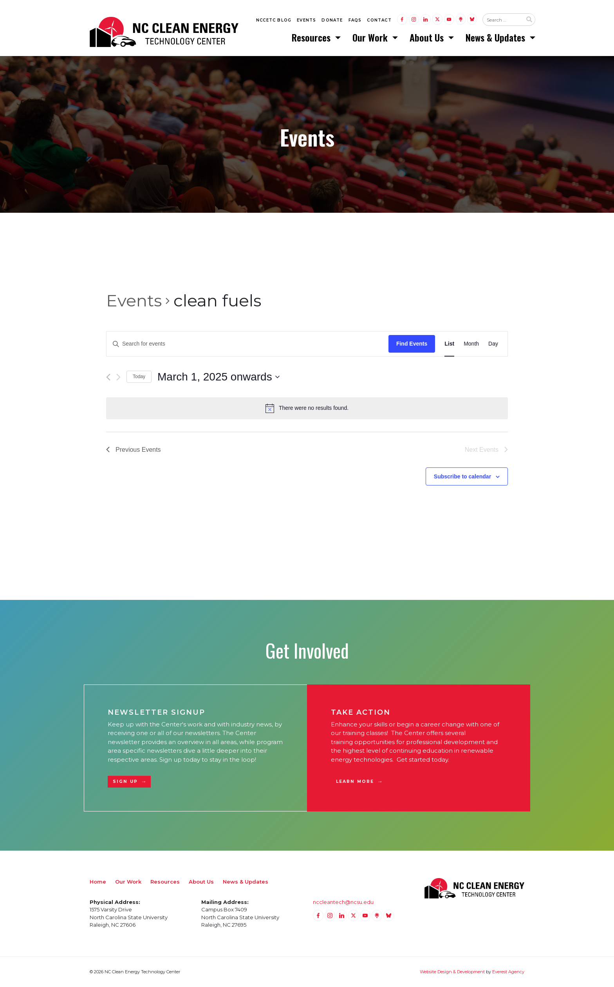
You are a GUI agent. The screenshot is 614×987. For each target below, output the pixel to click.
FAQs (355, 20)
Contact (379, 20)
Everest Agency (508, 971)
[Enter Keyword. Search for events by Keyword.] (247, 343)
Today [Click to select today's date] (139, 377)
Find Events (411, 343)
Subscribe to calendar (462, 476)
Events (306, 20)
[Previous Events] (108, 377)
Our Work (371, 37)
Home (98, 881)
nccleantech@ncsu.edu (343, 902)
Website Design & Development (452, 971)
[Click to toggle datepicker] (218, 377)
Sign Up (125, 781)
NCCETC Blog (273, 20)
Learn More (355, 781)
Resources (312, 37)
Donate (332, 20)
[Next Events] (118, 377)
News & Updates (496, 37)
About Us (428, 37)
